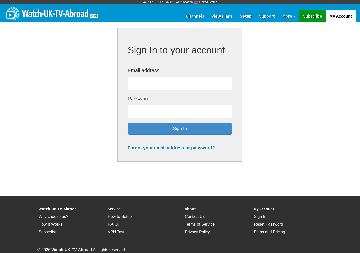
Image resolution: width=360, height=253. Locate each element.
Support (267, 16)
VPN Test (116, 232)
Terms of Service (200, 224)
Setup (246, 16)
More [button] (289, 16)
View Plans (222, 16)
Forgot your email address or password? (171, 148)
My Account (341, 16)
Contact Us (195, 216)
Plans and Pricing (269, 232)
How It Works (50, 224)
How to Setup (120, 216)
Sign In (260, 216)
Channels (195, 16)
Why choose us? (53, 216)
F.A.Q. (113, 224)
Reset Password (268, 224)
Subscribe (314, 16)
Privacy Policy (197, 232)
